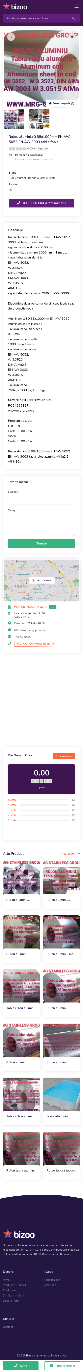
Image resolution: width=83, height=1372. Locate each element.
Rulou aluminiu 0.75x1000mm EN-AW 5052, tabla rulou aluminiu (60, 900)
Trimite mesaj (22, 637)
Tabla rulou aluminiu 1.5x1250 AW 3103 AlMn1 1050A (21, 1116)
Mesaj (11, 510)
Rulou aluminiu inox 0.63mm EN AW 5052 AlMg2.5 (60, 954)
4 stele (12, 805)
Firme (6, 1280)
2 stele (12, 815)
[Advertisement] (41, 700)
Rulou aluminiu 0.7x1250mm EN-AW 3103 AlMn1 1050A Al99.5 (19, 1062)
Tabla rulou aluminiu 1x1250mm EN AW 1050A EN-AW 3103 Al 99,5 (21, 1008)
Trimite (41, 543)
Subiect (12, 492)
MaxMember (52, 1280)
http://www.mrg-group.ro (30, 630)
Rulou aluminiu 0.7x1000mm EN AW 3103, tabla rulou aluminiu (58, 1008)
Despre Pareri (11, 1301)
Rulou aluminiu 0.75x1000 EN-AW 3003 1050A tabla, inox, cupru (20, 900)
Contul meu (10, 1290)
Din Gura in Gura (13, 1295)
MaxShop (50, 1285)
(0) (73, 799)
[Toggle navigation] (76, 6)
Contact (8, 1327)
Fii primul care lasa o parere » (33, 159)
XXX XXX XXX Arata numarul (41, 203)
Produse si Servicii (14, 1285)
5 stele (12, 800)
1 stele (12, 820)
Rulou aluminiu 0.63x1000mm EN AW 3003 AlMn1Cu (20, 954)
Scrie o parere (64, 756)
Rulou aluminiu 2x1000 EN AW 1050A (57, 1062)
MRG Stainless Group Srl (31, 607)
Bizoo (29, 1355)
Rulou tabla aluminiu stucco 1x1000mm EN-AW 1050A (21, 1170)
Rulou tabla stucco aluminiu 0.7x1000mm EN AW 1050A (60, 1170)
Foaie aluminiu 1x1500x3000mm (59, 1116)
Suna (20, 1366)
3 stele (12, 810)
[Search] (35, 18)
